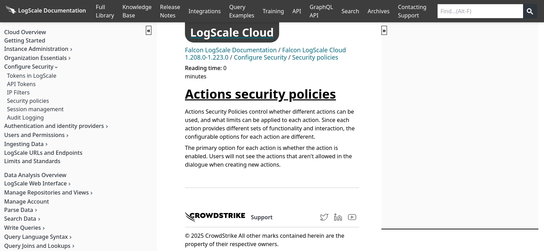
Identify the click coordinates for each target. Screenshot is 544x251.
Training (273, 11)
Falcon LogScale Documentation (231, 50)
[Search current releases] (480, 11)
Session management (35, 109)
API (296, 11)
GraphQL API (321, 11)
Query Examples (241, 11)
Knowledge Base (137, 11)
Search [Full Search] (350, 11)
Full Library (105, 11)
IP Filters (18, 92)
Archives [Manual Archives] (378, 11)
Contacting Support (412, 11)
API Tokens (21, 84)
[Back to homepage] (46, 11)
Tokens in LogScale (31, 75)
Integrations (204, 11)
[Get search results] (530, 11)
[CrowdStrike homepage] (215, 217)
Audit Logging (25, 117)
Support (262, 217)
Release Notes (170, 11)
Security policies (28, 101)
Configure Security (260, 57)
